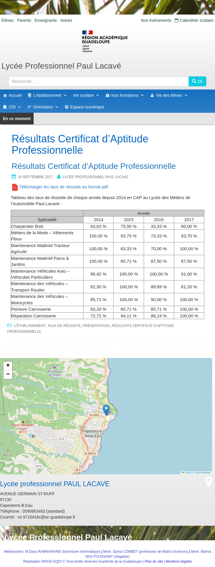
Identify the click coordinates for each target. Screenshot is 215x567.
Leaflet (186, 472)
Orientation (46, 107)
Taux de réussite (64, 326)
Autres (66, 20)
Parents (24, 20)
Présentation (96, 326)
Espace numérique (87, 107)
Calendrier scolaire (194, 20)
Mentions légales (179, 561)
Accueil (15, 95)
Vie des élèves (172, 95)
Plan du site (154, 561)
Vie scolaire (86, 95)
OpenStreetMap (203, 472)
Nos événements (156, 20)
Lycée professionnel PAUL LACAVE (95, 177)
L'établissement (50, 95)
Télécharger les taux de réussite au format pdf (63, 186)
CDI (15, 107)
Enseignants (45, 20)
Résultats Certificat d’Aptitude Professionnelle (94, 166)
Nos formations (127, 95)
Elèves (7, 20)
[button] (106, 410)
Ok (197, 81)
